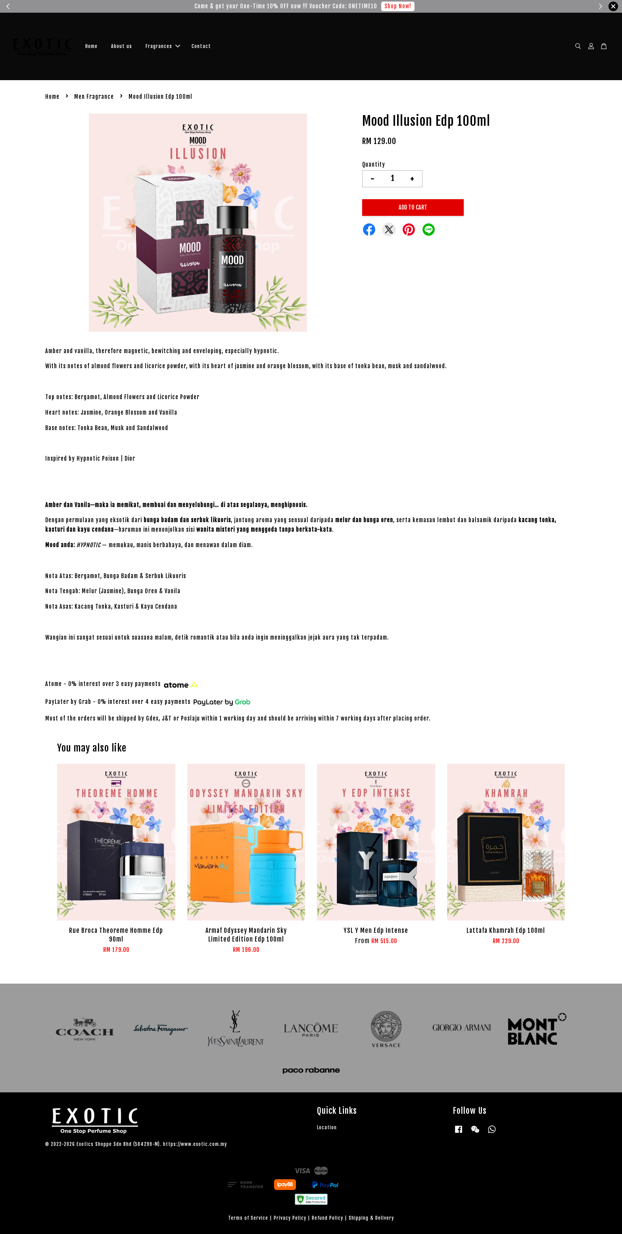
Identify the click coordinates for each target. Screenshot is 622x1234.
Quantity (373, 164)
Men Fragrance (94, 96)
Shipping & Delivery (371, 1218)
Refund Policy (327, 1218)
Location (327, 1127)
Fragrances (163, 46)
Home (91, 46)
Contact (201, 46)
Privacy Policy (290, 1218)
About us (121, 46)
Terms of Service (248, 1218)
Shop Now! (397, 6)
